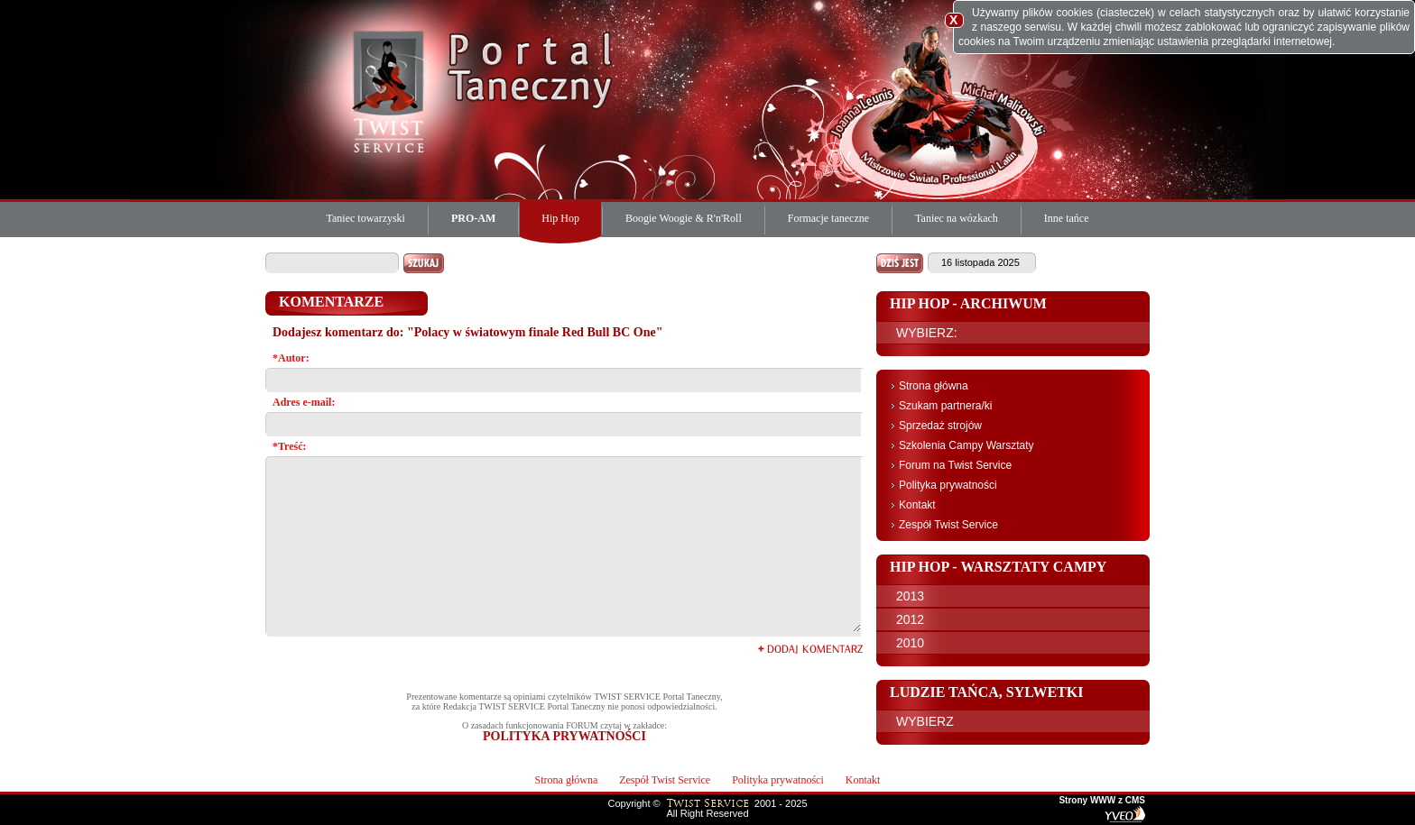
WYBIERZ (925, 721)
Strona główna (933, 386)
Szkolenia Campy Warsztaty (966, 445)
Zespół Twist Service (948, 524)
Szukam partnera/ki (945, 405)
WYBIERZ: (926, 332)
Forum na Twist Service (955, 465)
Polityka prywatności (948, 485)
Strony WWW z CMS (1102, 800)
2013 (910, 596)
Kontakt (917, 505)
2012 (910, 619)
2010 (910, 643)
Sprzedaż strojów (940, 425)
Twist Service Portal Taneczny (392, 90)
